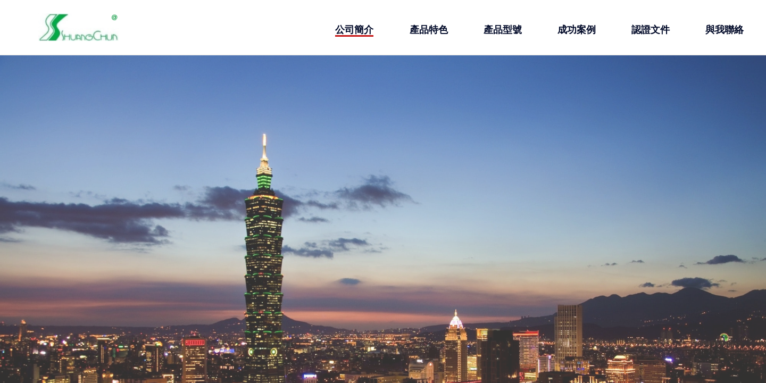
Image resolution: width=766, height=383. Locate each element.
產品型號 (503, 29)
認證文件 (650, 29)
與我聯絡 (724, 29)
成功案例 (576, 29)
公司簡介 (354, 29)
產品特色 (429, 29)
